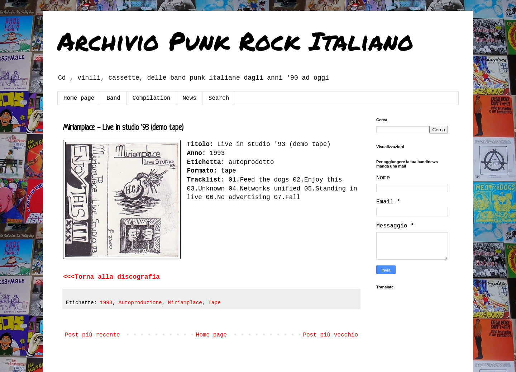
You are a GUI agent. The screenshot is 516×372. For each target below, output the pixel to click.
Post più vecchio (330, 335)
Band (113, 98)
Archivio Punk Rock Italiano (235, 40)
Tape (214, 303)
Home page (78, 98)
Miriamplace (185, 303)
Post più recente (92, 335)
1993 (106, 303)
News (189, 98)
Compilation (152, 98)
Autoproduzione (140, 303)
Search (219, 98)
